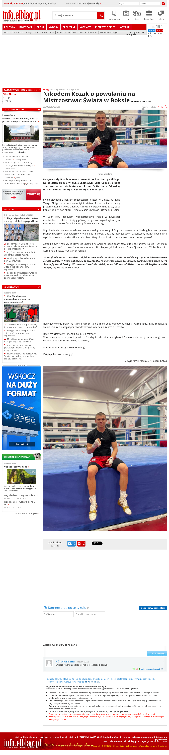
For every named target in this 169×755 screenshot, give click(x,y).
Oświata (18, 32)
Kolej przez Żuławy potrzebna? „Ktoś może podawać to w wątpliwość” (20, 267)
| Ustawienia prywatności (160, 738)
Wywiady (85, 27)
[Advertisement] (84, 59)
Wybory (53, 27)
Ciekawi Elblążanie (44, 32)
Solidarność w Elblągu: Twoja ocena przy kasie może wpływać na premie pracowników (20, 246)
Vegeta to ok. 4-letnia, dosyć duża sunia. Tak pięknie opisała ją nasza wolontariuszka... (20, 488)
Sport (40, 27)
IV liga (8, 100)
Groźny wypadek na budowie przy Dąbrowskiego (19, 259)
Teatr (67, 32)
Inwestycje (25, 27)
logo (63, 737)
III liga (8, 97)
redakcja (72, 737)
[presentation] (120, 649)
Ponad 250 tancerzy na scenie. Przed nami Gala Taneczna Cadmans (19, 174)
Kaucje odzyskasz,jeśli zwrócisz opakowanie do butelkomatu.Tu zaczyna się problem (20, 275)
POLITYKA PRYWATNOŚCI (90, 737)
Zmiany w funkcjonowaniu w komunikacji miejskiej (18, 182)
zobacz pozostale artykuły (26, 513)
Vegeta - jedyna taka (16, 466)
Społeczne (69, 27)
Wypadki (125, 27)
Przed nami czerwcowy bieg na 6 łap (19, 503)
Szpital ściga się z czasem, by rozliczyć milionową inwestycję (20, 164)
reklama (126, 737)
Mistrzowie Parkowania (85, 32)
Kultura (7, 32)
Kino (59, 32)
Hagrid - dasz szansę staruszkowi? (21, 495)
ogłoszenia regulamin (142, 737)
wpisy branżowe (112, 737)
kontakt (44, 737)
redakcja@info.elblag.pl (25, 737)
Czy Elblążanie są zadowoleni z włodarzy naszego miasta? (20, 253)
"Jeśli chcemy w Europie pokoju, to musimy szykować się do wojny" (20, 326)
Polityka (9, 27)
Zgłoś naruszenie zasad (150, 669)
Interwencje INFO (105, 27)
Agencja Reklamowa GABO (154, 741)
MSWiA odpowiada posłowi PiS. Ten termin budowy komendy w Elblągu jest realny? (20, 356)
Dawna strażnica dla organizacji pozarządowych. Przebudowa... (21, 120)
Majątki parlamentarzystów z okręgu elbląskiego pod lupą (21, 219)
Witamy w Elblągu (109, 32)
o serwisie (54, 737)
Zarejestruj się (92, 3)
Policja (29, 32)
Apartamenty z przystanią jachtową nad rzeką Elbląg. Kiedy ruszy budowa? (19, 348)
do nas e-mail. (92, 681)
